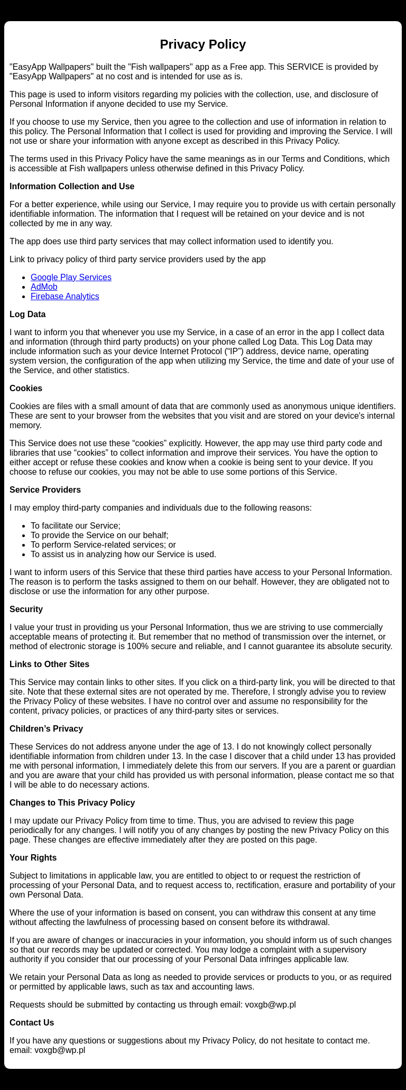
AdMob (44, 286)
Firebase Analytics (65, 296)
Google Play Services (71, 277)
